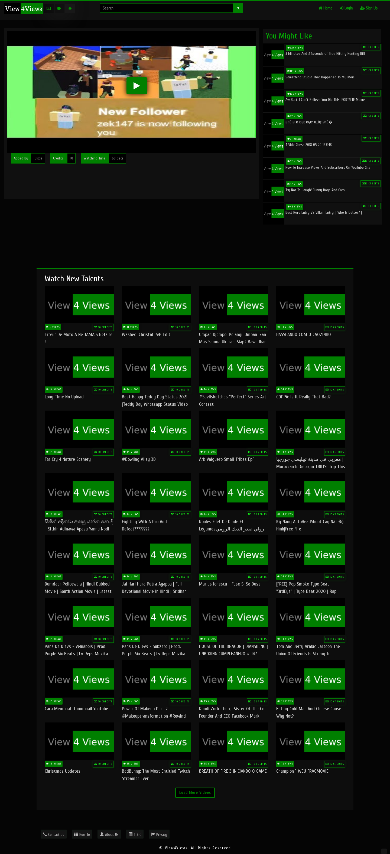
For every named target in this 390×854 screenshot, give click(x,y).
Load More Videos (195, 792)
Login (346, 8)
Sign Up (369, 8)
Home (325, 8)
